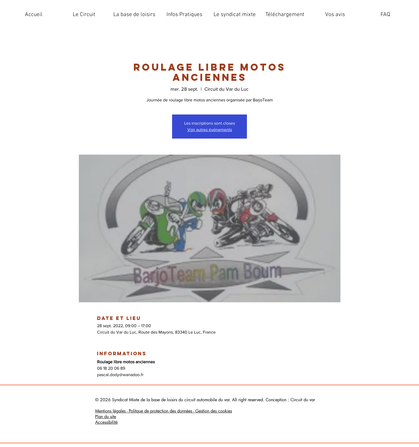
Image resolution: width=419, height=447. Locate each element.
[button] (84, 15)
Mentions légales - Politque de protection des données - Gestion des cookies (163, 411)
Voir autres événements (209, 129)
